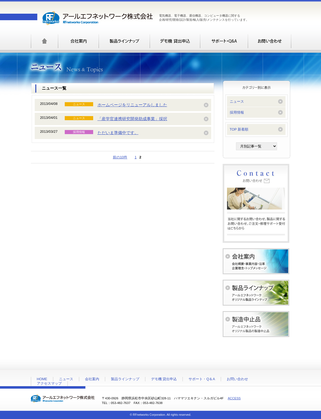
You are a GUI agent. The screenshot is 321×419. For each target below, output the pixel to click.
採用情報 (237, 112)
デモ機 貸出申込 (164, 379)
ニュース (237, 101)
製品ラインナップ (125, 379)
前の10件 (120, 157)
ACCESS (234, 398)
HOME (42, 379)
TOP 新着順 (239, 129)
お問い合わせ (237, 379)
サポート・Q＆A (202, 379)
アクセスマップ (49, 383)
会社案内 (92, 379)
